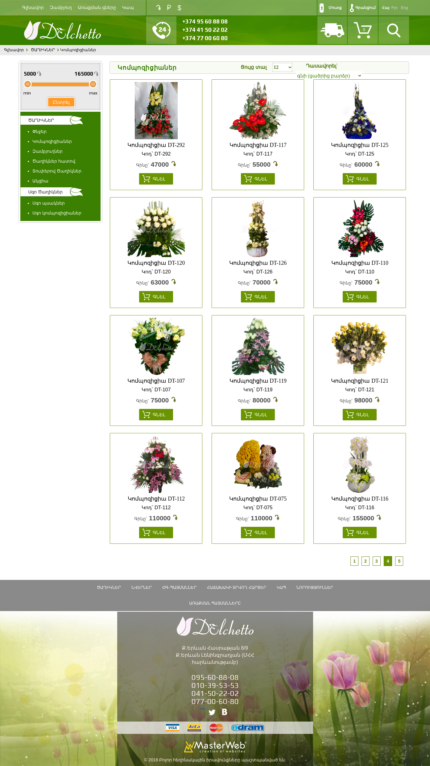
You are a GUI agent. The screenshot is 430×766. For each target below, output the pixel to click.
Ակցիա (40, 180)
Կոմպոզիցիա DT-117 (258, 145)
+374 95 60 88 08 (205, 21)
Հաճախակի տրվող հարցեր (236, 587)
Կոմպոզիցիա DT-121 (359, 381)
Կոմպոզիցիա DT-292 (156, 145)
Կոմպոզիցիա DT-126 (258, 263)
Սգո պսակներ (48, 203)
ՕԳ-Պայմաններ (179, 587)
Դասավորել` (322, 66)
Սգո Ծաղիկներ (45, 191)
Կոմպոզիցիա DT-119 (258, 381)
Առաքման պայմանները (215, 603)
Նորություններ (314, 587)
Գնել (159, 178)
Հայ (385, 8)
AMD (158, 7)
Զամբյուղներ (47, 151)
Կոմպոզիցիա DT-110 (359, 263)
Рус (394, 8)
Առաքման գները (97, 7)
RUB (169, 7)
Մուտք (335, 8)
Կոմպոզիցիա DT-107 (156, 381)
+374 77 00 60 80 (205, 38)
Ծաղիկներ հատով (53, 161)
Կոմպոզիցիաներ (52, 141)
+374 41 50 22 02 (205, 29)
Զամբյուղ (61, 7)
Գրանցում (365, 8)
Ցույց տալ (253, 67)
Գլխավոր (33, 7)
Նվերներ (141, 587)
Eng (404, 8)
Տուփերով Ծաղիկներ (56, 171)
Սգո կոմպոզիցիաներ (56, 212)
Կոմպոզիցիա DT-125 (359, 145)
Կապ (128, 7)
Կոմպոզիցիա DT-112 (156, 499)
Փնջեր (39, 131)
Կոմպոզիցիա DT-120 (156, 263)
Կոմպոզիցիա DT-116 (359, 499)
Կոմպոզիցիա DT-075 (258, 499)
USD (179, 7)
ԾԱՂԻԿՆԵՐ (43, 50)
